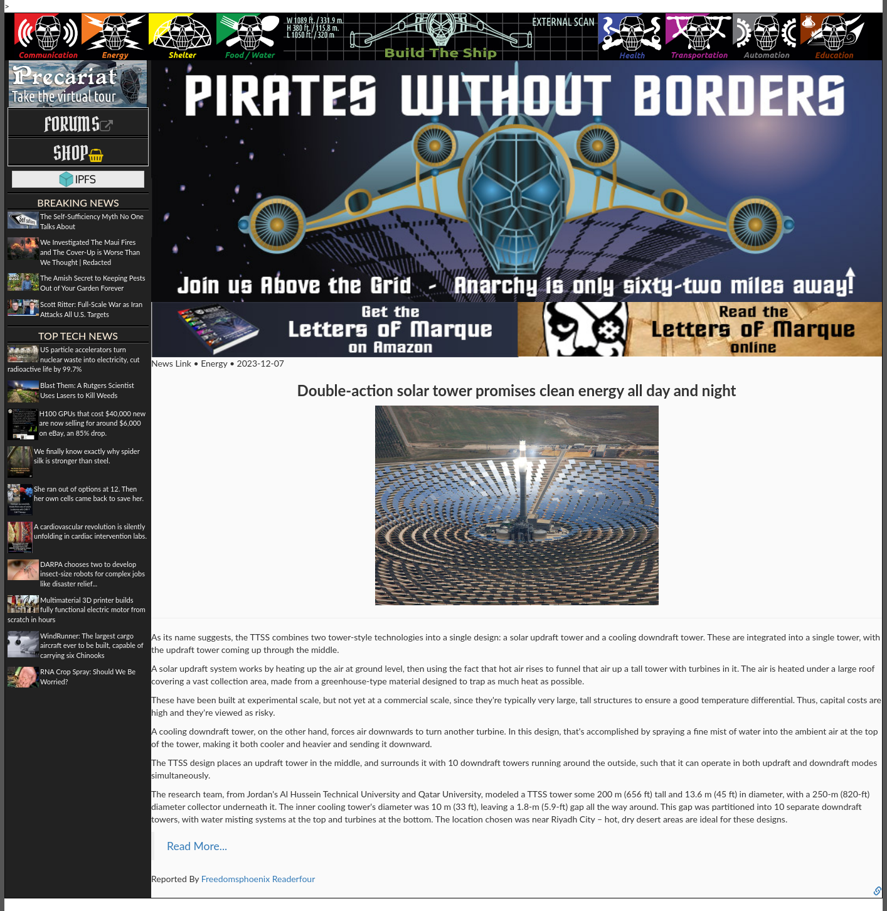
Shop (78, 153)
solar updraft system (198, 668)
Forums (78, 124)
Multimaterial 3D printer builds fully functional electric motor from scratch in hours (77, 609)
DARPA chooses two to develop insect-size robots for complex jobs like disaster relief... (92, 574)
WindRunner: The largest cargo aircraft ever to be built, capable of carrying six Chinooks (91, 645)
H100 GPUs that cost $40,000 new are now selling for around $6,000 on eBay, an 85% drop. (93, 423)
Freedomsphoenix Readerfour (258, 878)
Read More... (197, 846)
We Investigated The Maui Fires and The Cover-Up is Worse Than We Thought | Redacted (90, 252)
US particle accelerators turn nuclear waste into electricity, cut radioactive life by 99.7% (74, 359)
